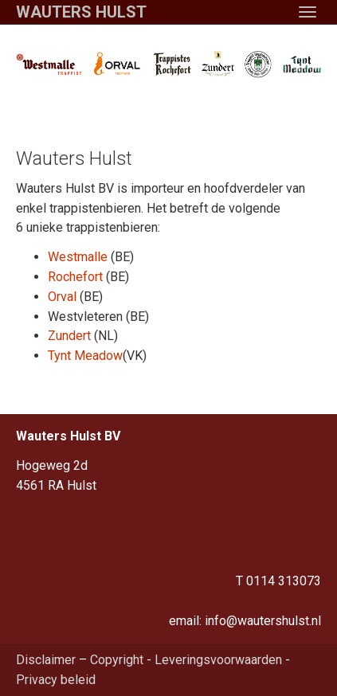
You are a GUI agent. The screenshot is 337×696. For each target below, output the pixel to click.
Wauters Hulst (81, 12)
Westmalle (78, 256)
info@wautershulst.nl (263, 620)
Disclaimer (46, 659)
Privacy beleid (56, 679)
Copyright (116, 659)
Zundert (69, 335)
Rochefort (75, 276)
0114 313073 (283, 580)
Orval (62, 296)
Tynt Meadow (85, 355)
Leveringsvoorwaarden (218, 659)
